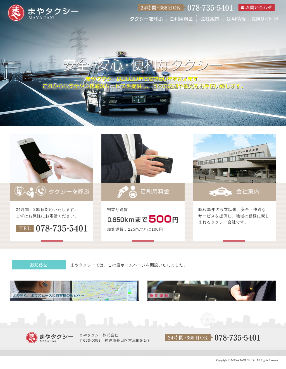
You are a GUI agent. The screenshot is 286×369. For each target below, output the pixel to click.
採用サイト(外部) (264, 19)
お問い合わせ (256, 7)
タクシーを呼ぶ (146, 19)
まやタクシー (43, 13)
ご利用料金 (181, 19)
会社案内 (209, 19)
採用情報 (236, 19)
